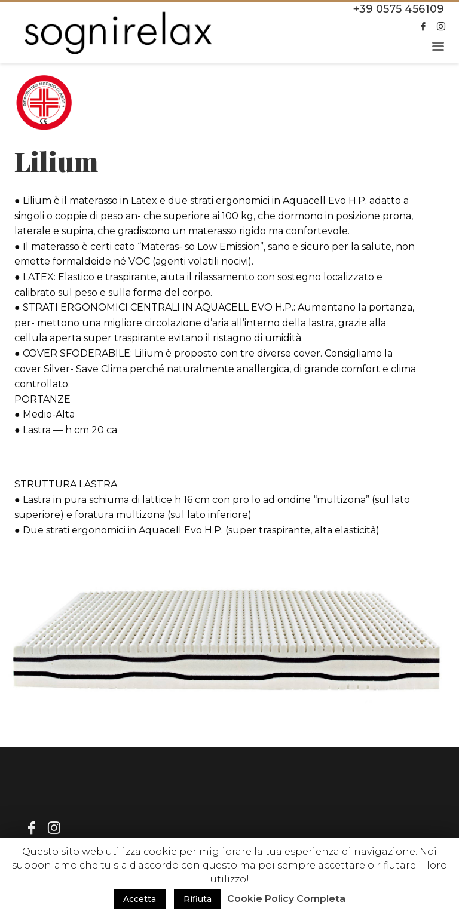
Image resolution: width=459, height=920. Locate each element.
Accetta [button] (139, 899)
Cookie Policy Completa (286, 898)
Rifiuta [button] (197, 899)
